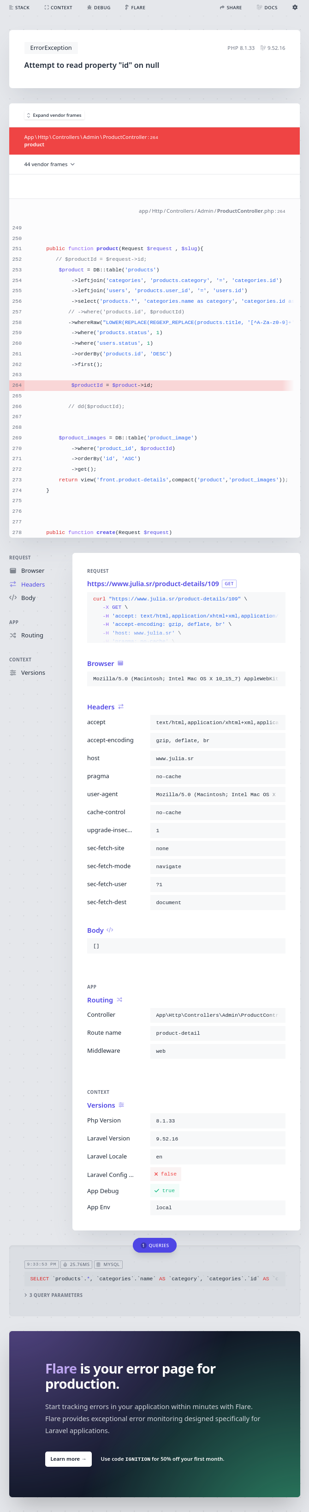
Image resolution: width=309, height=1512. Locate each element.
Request (20, 558)
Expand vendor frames (54, 115)
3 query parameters (53, 1295)
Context (20, 660)
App (13, 622)
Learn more (68, 1458)
